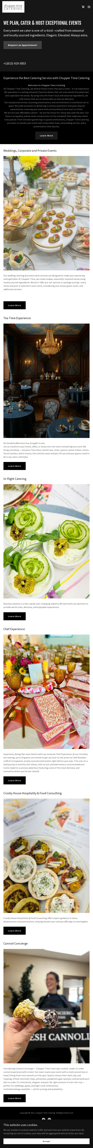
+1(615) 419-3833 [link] (14, 63)
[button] (89, 7)
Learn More (46, 135)
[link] (13, 7)
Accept (46, 1141)
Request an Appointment (22, 45)
